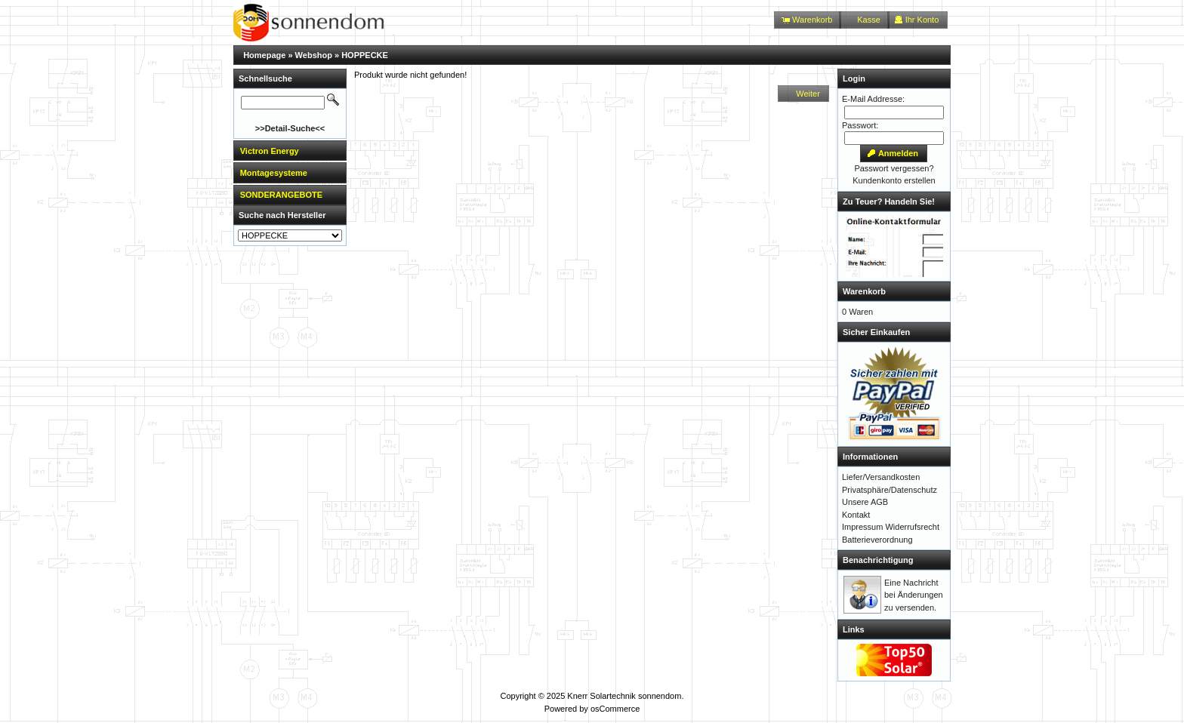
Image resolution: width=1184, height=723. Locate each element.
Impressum (862, 526)
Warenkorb (864, 291)
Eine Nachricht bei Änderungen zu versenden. (913, 595)
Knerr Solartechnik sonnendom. (625, 695)
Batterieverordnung (877, 539)
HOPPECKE (364, 55)
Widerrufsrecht (912, 526)
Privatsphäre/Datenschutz (889, 489)
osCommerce (615, 708)
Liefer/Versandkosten (881, 476)
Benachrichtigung (878, 560)
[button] (807, 20)
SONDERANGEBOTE (281, 194)
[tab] (290, 150)
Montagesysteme (273, 172)
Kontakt (856, 514)
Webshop (313, 55)
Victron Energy (269, 150)
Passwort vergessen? (893, 168)
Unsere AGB (865, 501)
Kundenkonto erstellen (894, 180)
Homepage (264, 55)
